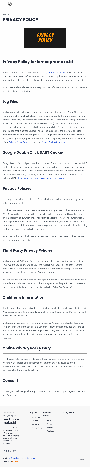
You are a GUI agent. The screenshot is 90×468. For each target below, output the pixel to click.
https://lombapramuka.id (52, 73)
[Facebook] (4, 451)
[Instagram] (7, 451)
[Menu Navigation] (4, 4)
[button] (82, 4)
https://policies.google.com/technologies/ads (41, 179)
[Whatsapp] (14, 451)
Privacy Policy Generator (21, 143)
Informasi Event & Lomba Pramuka (22, 459)
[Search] (86, 4)
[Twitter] (11, 451)
